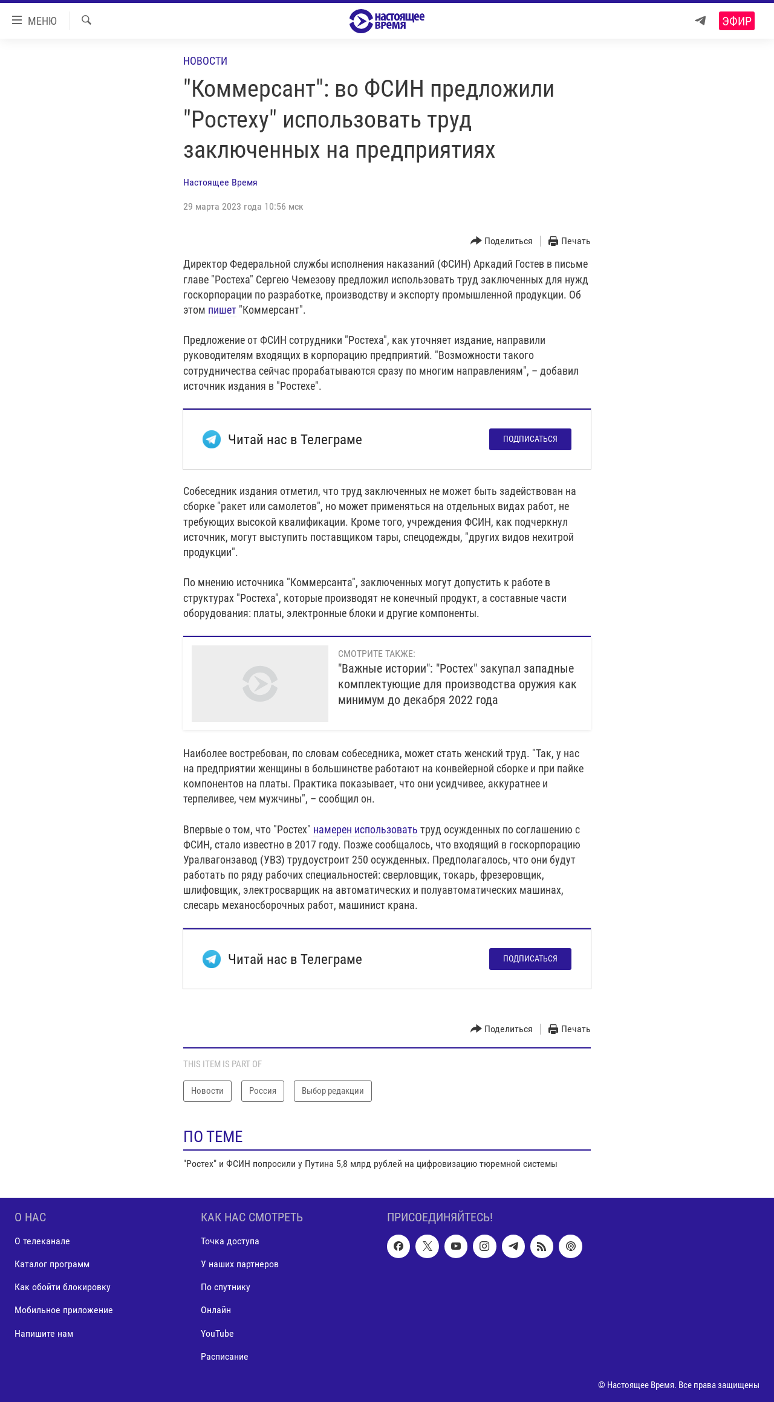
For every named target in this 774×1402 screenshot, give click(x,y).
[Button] (501, 241)
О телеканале (42, 1241)
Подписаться (530, 439)
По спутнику (225, 1287)
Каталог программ (52, 1264)
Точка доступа (230, 1241)
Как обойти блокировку (63, 1287)
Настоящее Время (220, 182)
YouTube (217, 1333)
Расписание (225, 1356)
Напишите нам (44, 1333)
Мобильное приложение (64, 1310)
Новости (205, 60)
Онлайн (216, 1310)
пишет (222, 309)
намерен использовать (365, 829)
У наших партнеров (240, 1264)
